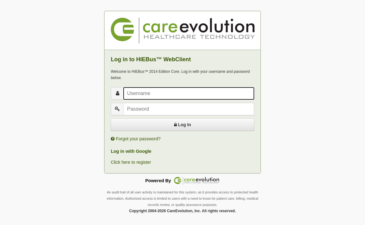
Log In (182, 124)
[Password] (189, 109)
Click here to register (131, 162)
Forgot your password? (138, 138)
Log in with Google (131, 151)
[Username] (189, 93)
